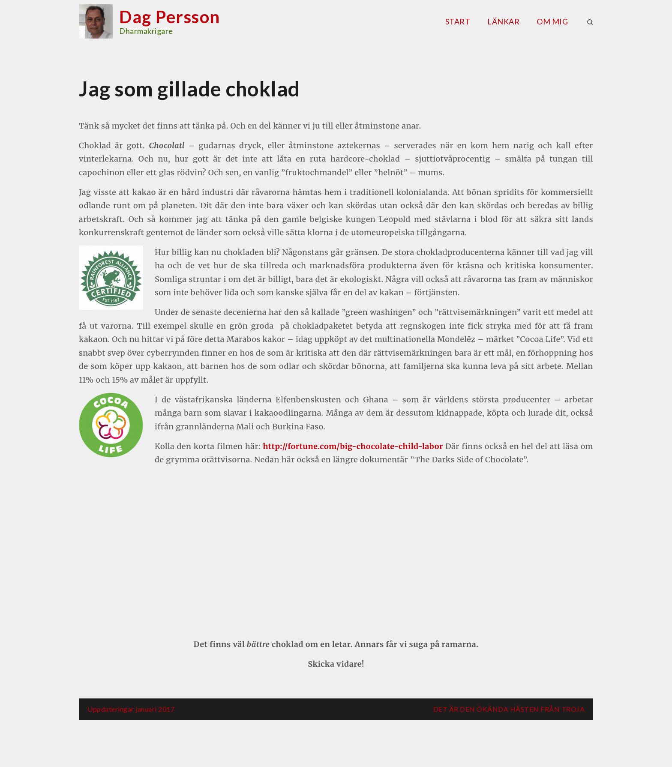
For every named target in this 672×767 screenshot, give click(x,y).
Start (458, 21)
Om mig (552, 21)
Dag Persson (169, 16)
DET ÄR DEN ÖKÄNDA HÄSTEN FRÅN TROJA (509, 709)
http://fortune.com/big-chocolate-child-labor (353, 446)
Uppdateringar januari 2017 (130, 709)
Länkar (503, 21)
